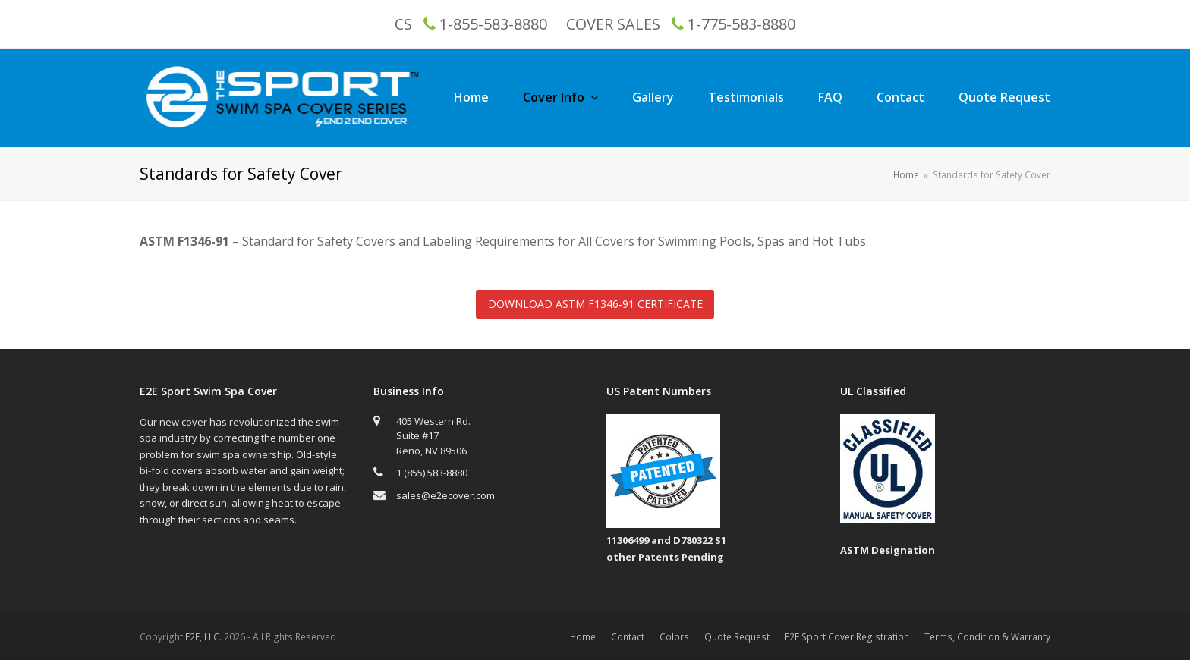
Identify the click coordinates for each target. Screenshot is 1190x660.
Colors (674, 636)
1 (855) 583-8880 (432, 472)
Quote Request (737, 636)
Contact (627, 636)
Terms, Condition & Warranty (987, 636)
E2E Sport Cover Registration (847, 636)
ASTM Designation (887, 550)
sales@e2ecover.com (445, 495)
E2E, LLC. (203, 636)
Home (583, 636)
